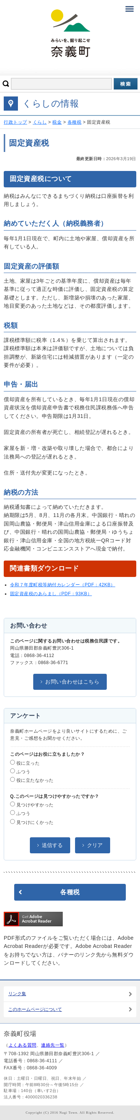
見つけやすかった (32, 805)
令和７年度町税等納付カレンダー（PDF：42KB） (62, 584)
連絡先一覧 (53, 1045)
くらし (40, 122)
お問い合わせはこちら (72, 682)
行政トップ (15, 122)
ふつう (20, 771)
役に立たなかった (32, 780)
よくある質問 (23, 1045)
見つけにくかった (32, 822)
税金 (57, 122)
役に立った (25, 763)
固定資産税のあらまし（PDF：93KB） (51, 593)
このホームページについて (35, 1009)
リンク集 (17, 993)
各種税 (75, 122)
